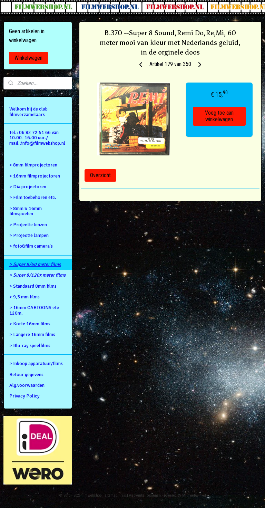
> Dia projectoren (27, 187)
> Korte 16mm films (29, 324)
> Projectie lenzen (28, 225)
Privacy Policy (24, 396)
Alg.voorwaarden (27, 385)
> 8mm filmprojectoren (33, 165)
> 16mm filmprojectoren (34, 176)
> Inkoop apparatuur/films (36, 363)
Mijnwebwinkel (194, 495)
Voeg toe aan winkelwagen (219, 116)
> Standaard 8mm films (33, 286)
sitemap (111, 495)
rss (123, 495)
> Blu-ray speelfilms (29, 345)
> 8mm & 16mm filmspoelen (25, 211)
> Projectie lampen (29, 235)
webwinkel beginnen (145, 495)
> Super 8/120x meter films (37, 275)
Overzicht (100, 175)
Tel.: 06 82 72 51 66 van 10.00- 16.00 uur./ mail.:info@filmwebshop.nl (37, 138)
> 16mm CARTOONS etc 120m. (34, 310)
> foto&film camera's (31, 246)
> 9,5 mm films (24, 297)
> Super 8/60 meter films (35, 264)
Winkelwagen (28, 58)
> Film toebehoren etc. (32, 197)
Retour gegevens (26, 374)
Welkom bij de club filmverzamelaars (28, 111)
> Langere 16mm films (32, 334)
